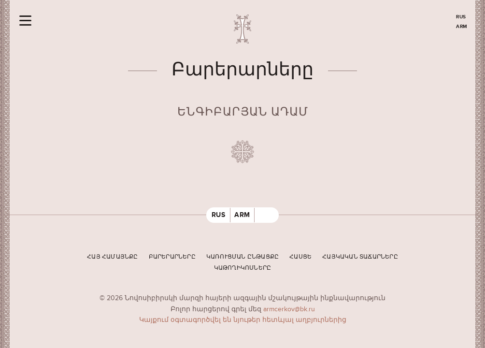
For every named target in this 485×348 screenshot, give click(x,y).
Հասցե (300, 257)
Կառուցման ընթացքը (242, 257)
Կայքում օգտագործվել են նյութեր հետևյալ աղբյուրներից (242, 320)
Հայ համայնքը (112, 257)
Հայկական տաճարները (360, 257)
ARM (462, 26)
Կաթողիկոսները (242, 268)
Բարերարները (172, 257)
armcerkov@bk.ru (289, 309)
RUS (461, 16)
